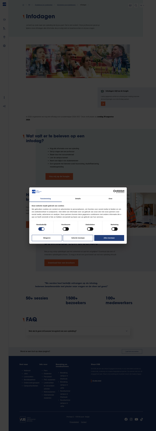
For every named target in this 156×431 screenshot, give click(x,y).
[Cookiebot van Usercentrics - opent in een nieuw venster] (114, 191)
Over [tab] (110, 199)
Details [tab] (78, 199)
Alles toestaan (109, 238)
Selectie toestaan (78, 238)
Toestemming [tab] (45, 199)
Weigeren (46, 238)
